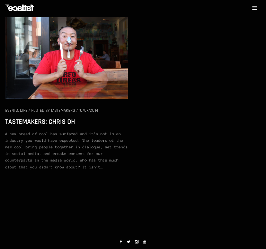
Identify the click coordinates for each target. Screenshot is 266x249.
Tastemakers (63, 110)
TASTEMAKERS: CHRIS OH (40, 121)
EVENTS (11, 110)
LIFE (23, 110)
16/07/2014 (88, 110)
